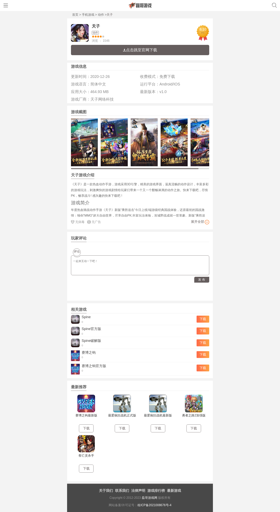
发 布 (201, 279)
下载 (203, 319)
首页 (75, 14)
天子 (96, 26)
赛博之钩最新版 (86, 415)
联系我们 (122, 491)
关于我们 (106, 491)
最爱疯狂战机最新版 (158, 415)
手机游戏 (88, 14)
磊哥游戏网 (149, 497)
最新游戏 (174, 491)
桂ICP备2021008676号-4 (154, 505)
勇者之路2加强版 (194, 415)
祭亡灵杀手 (86, 455)
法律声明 (138, 491)
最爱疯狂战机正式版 (122, 415)
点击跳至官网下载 (140, 50)
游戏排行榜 (156, 491)
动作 (101, 14)
